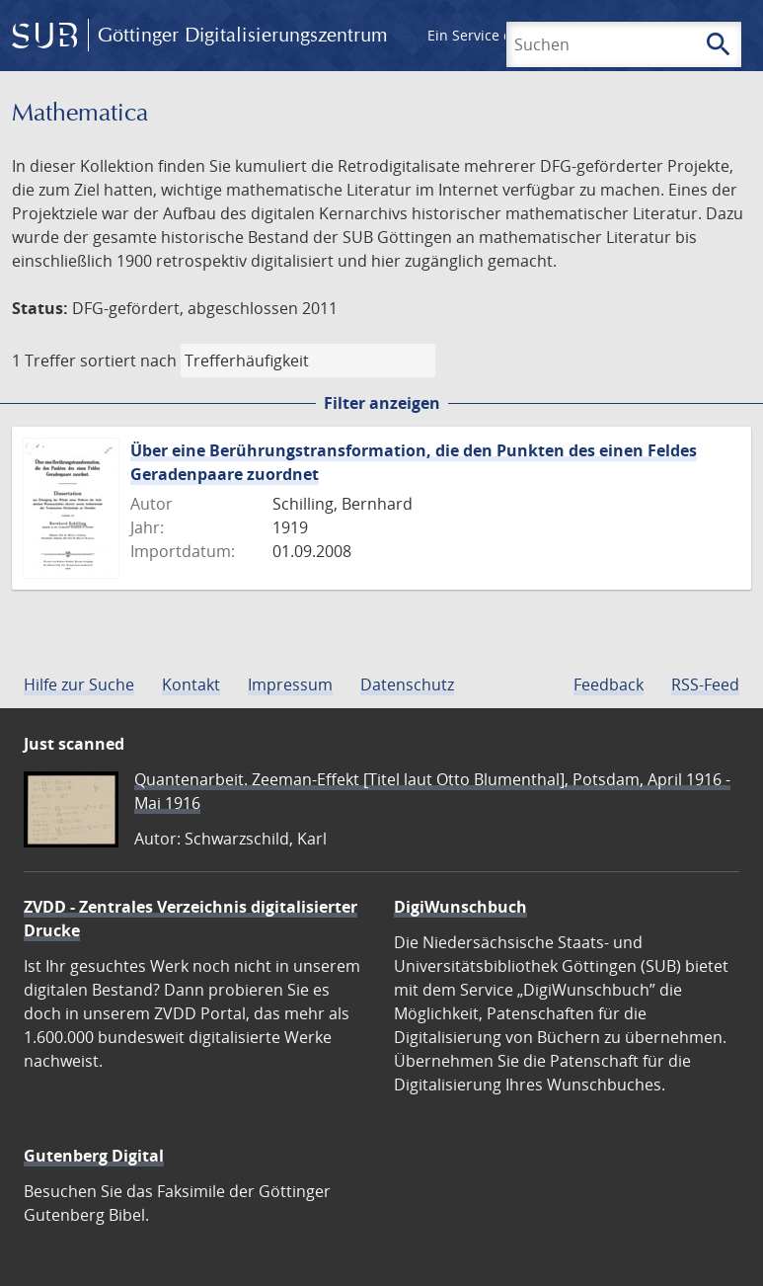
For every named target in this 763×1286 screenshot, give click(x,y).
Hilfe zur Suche (79, 684)
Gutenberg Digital (94, 1155)
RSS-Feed (705, 684)
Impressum (290, 684)
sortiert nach (128, 360)
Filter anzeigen (382, 403)
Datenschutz (407, 684)
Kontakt (191, 684)
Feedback (608, 684)
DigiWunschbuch (460, 907)
